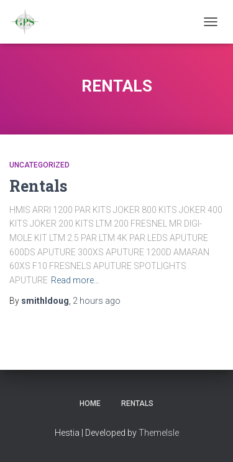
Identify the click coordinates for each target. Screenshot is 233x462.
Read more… (75, 280)
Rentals (38, 186)
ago (97, 301)
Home (90, 403)
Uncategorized (39, 165)
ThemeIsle (159, 433)
